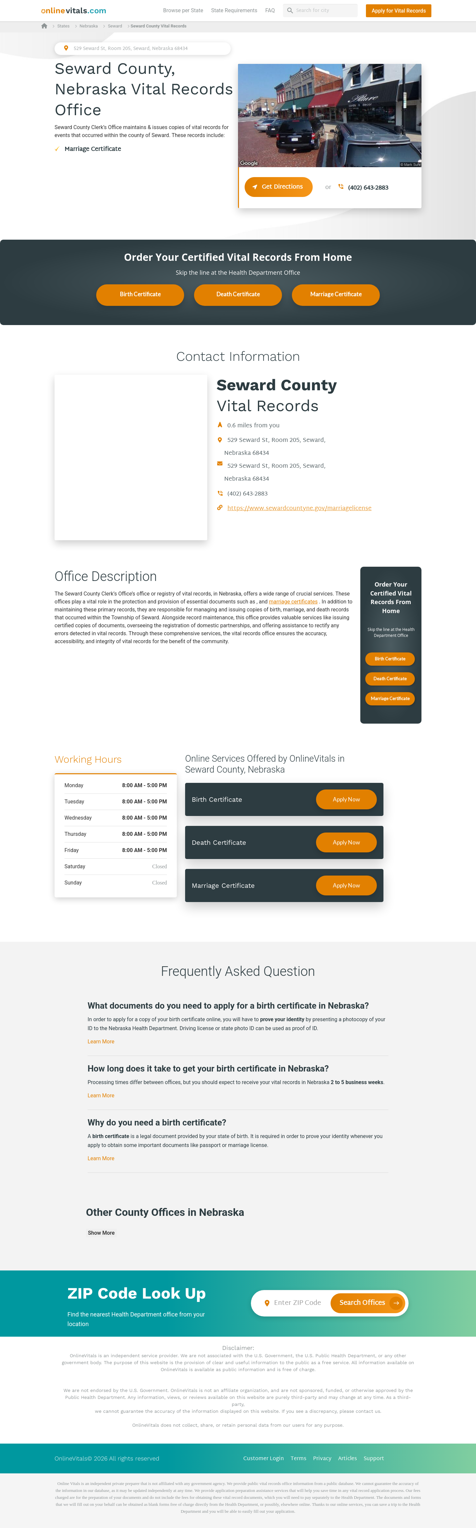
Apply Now (346, 799)
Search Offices (362, 1303)
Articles (347, 1459)
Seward (115, 26)
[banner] (73, 11)
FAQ (270, 10)
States (63, 26)
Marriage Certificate (92, 149)
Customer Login (263, 1459)
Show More (101, 1233)
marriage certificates (293, 601)
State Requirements (234, 10)
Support (374, 1459)
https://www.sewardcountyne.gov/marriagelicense (299, 508)
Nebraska (89, 26)
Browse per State (184, 10)
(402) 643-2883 (368, 188)
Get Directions (279, 187)
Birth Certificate (140, 294)
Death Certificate (238, 294)
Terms (298, 1459)
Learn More (101, 1041)
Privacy (322, 1459)
